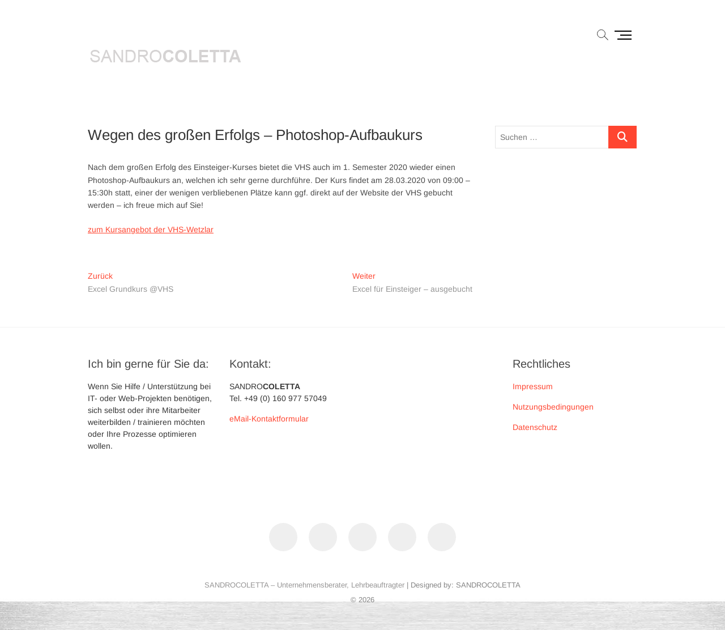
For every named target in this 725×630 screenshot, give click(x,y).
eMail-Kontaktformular (269, 418)
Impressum (533, 386)
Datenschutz (535, 427)
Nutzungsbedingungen (553, 406)
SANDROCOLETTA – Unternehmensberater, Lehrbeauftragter (304, 585)
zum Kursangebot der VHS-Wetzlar (151, 229)
